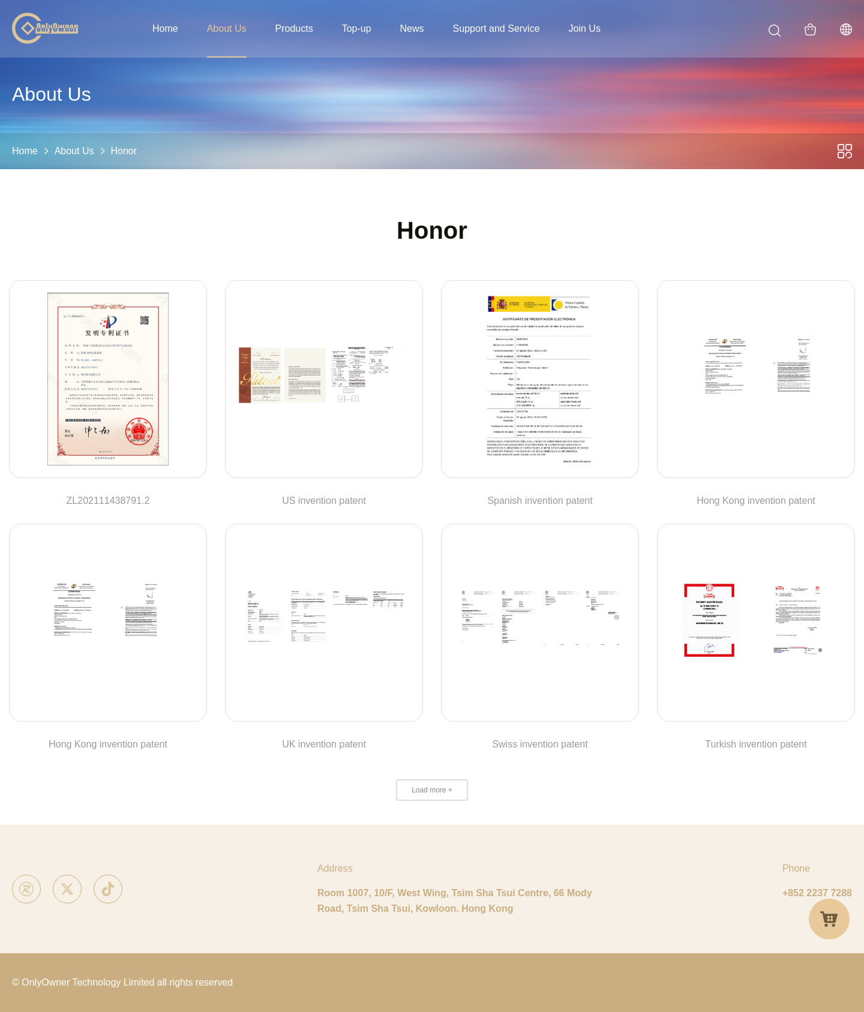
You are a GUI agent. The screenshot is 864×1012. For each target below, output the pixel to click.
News (412, 28)
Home (165, 28)
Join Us (585, 28)
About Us (227, 28)
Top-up (356, 28)
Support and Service (496, 28)
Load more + (432, 790)
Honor (124, 151)
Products (294, 28)
